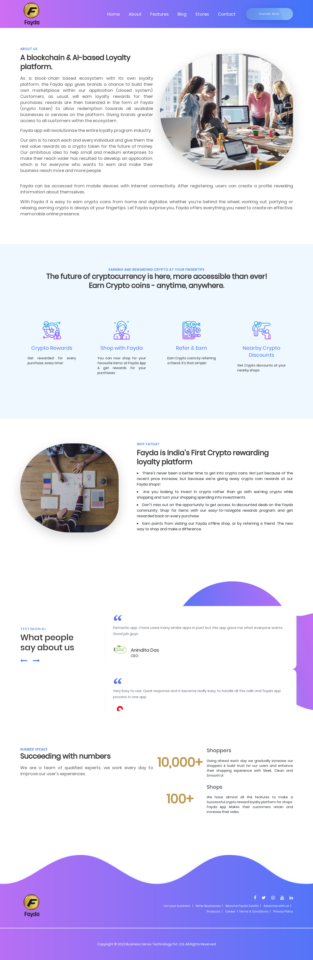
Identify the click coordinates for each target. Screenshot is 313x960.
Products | (214, 911)
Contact (227, 14)
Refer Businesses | (209, 906)
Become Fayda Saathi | (243, 906)
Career (230, 911)
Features (159, 14)
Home (113, 14)
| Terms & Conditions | (253, 911)
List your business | (178, 906)
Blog (182, 14)
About (135, 14)
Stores (202, 14)
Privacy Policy (283, 911)
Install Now (269, 14)
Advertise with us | (277, 906)
